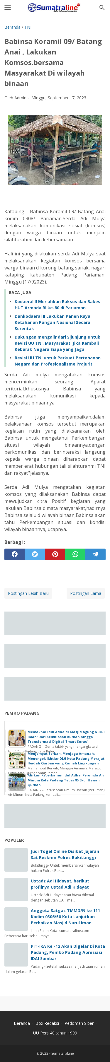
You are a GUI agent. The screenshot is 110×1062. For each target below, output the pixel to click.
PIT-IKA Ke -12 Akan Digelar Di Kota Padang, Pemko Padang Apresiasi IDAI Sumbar (68, 952)
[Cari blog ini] (102, 7)
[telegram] (95, 554)
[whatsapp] (75, 554)
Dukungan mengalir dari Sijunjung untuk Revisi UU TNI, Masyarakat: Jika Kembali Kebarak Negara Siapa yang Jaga (57, 343)
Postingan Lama (85, 593)
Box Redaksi (47, 1023)
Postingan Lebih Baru (28, 593)
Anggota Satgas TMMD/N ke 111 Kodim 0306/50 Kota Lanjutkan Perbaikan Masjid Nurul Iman (65, 917)
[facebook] (14, 554)
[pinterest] (55, 554)
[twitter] (35, 554)
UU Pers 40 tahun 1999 (55, 1033)
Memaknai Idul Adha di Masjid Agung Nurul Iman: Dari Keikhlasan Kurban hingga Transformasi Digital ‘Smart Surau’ (66, 737)
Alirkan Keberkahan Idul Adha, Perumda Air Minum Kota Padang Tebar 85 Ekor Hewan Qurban (66, 780)
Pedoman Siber (79, 1023)
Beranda (22, 1023)
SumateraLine (62, 1053)
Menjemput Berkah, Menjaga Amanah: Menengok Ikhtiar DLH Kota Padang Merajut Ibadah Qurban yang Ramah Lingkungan (66, 758)
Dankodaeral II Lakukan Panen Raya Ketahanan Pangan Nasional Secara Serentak (52, 322)
